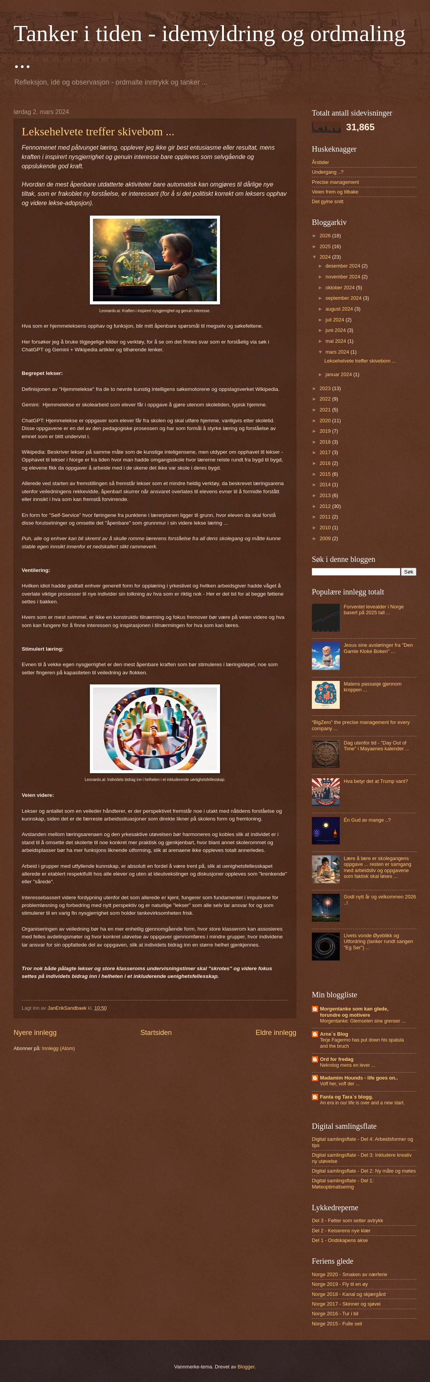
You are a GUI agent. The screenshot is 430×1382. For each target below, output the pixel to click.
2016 (326, 463)
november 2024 (343, 277)
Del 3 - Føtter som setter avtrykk (347, 1220)
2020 (326, 420)
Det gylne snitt (328, 201)
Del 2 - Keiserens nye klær (341, 1230)
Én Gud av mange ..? (367, 820)
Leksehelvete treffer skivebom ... (98, 131)
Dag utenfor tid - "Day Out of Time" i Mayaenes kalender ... (376, 745)
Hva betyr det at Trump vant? (376, 781)
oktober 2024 (340, 287)
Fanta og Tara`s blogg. (346, 1097)
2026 (326, 235)
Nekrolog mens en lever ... (347, 1065)
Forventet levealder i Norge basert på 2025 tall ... (374, 609)
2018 (326, 442)
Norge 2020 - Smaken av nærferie (349, 1274)
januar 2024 (339, 374)
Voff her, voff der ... (339, 1084)
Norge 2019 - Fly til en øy (340, 1284)
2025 (326, 246)
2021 (326, 410)
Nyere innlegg (35, 1032)
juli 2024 (335, 320)
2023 (326, 388)
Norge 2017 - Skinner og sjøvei (346, 1304)
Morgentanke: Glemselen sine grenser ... (363, 1021)
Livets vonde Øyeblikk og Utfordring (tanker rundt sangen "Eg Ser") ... (378, 941)
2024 (326, 257)
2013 (326, 495)
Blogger (246, 1367)
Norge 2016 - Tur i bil (335, 1313)
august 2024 (339, 309)
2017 (326, 452)
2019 (326, 431)
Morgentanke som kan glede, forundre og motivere (354, 1012)
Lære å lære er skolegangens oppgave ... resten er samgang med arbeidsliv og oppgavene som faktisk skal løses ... (377, 867)
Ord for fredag (337, 1059)
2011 (326, 517)
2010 (326, 527)
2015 (326, 474)
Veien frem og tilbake (335, 192)
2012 (326, 506)
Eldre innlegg (276, 1032)
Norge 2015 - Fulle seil (337, 1324)
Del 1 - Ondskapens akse (340, 1240)
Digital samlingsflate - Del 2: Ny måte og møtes (364, 1171)
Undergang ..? (328, 172)
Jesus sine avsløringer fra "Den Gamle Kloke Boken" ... (378, 648)
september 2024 (344, 298)
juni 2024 (336, 330)
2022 (326, 399)
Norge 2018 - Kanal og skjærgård (348, 1294)
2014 (326, 484)
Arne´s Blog (334, 1034)
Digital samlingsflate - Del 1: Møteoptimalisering (343, 1183)
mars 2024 (337, 352)
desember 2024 (343, 266)
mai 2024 (336, 341)
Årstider (320, 162)
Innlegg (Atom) (58, 1048)
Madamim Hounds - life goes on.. (359, 1078)
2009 (326, 538)
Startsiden (156, 1032)
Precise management (335, 182)
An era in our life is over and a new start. (362, 1103)
